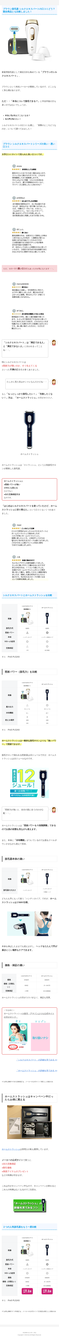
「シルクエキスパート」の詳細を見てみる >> (36, 1060)
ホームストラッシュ (11, 1149)
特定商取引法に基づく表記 (29, 1332)
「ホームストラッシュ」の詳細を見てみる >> (36, 1071)
